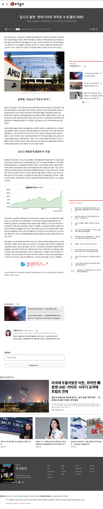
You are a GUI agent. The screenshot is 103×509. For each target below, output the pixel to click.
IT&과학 (63, 471)
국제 (62, 469)
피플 (62, 474)
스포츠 (49, 474)
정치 (48, 466)
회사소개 (8, 496)
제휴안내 (26, 496)
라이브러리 (78, 471)
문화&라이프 (51, 471)
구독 (18, 29)
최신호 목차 (78, 469)
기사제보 (91, 466)
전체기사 (50, 477)
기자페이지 (78, 474)
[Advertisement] (30, 289)
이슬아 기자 (17, 330)
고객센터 (31, 496)
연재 (76, 466)
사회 (48, 469)
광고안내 (91, 471)
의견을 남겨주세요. (11, 357)
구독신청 (91, 469)
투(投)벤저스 (9, 304)
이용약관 (37, 496)
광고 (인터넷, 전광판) (17, 496)
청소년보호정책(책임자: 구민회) (59, 496)
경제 (62, 466)
